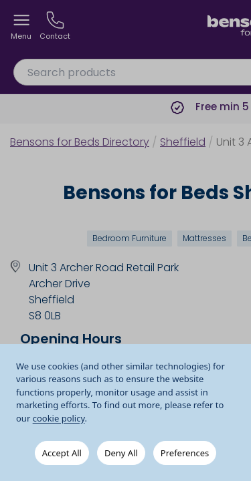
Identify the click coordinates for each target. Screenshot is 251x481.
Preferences (185, 453)
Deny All (121, 453)
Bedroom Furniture (129, 238)
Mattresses (204, 238)
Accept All (62, 453)
